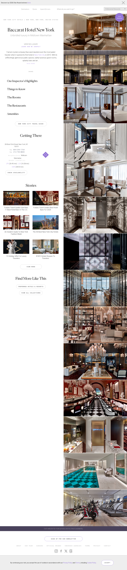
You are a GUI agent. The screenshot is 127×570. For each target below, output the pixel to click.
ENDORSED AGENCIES (73, 546)
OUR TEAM (29, 546)
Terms (78, 563)
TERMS (87, 546)
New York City (39, 55)
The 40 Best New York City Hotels (45, 232)
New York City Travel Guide (30, 124)
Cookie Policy (91, 563)
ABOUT (18, 546)
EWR (13, 167)
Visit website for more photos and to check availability (63, 529)
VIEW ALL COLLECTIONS (30, 293)
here (29, 3)
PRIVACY (96, 546)
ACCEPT (107, 562)
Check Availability (16, 172)
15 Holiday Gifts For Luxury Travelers (16, 257)
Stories (35, 9)
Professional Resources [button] (115, 9)
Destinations (25, 9)
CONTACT (107, 546)
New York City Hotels (13, 19)
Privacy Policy (67, 563)
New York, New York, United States (42, 19)
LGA (19, 163)
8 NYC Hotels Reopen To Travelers (45, 257)
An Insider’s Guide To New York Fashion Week (16, 233)
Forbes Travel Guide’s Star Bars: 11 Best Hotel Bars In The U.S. (16, 209)
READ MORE (31, 63)
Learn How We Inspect (31, 46)
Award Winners (45, 9)
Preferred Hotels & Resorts (30, 286)
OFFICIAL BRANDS (54, 546)
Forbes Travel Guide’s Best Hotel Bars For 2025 (45, 209)
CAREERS (39, 546)
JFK (7, 163)
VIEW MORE (31, 266)
